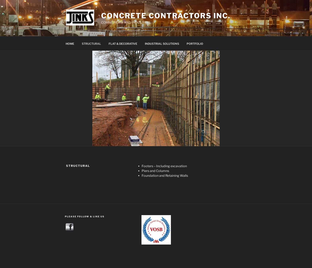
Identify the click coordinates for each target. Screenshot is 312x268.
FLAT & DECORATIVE (123, 43)
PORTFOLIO (195, 43)
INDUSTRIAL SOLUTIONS (162, 43)
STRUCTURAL (91, 43)
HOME (70, 43)
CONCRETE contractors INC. (166, 15)
